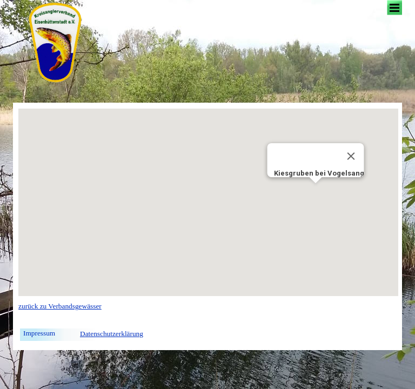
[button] (316, 193)
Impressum (39, 333)
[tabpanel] (111, 312)
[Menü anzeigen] (394, 7)
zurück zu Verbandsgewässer (60, 306)
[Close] (351, 156)
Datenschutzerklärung (111, 334)
